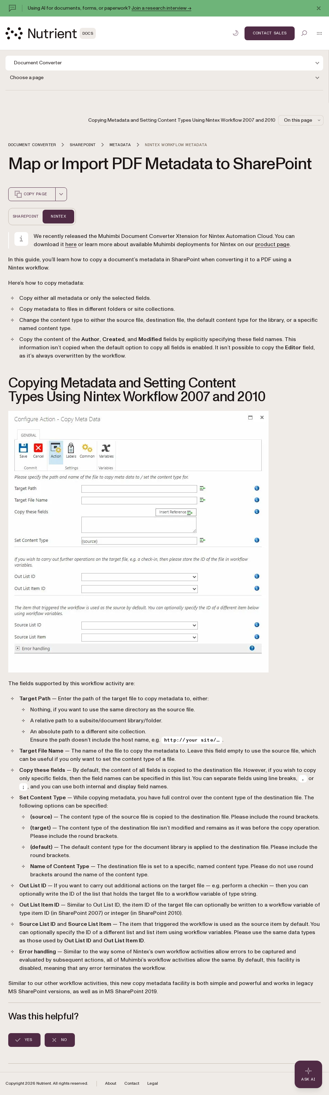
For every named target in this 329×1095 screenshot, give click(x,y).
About (110, 1083)
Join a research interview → (161, 8)
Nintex (58, 216)
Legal (152, 1083)
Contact (131, 1083)
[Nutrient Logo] (50, 33)
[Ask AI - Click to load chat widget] (308, 1074)
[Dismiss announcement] (319, 8)
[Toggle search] (304, 33)
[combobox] (61, 194)
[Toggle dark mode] (235, 33)
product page (272, 244)
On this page (303, 120)
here (71, 244)
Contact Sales (269, 33)
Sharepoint (25, 216)
